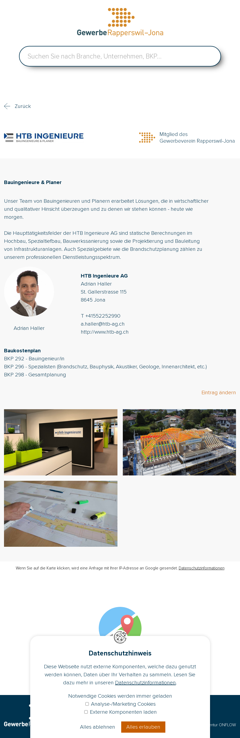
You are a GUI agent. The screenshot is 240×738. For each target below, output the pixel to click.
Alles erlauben (143, 727)
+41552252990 (102, 316)
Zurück (23, 106)
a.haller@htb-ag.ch (103, 324)
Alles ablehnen (97, 727)
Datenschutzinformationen (201, 568)
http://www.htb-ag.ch (105, 332)
